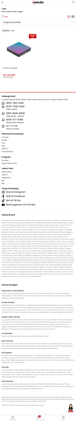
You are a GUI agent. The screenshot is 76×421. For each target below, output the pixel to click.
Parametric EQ (8, 362)
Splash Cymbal (14, 322)
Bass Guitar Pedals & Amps (11, 348)
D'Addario (51, 230)
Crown (36, 230)
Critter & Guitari (27, 230)
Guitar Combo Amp (41, 375)
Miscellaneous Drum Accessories (20, 327)
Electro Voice (27, 237)
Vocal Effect (44, 386)
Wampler (5, 276)
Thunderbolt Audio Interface (43, 355)
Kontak (4, 140)
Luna (13, 253)
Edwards (66, 234)
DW (35, 234)
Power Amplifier (27, 307)
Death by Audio (54, 232)
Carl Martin (9, 227)
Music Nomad (7, 258)
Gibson (65, 241)
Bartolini (32, 225)
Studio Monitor (19, 362)
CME (60, 227)
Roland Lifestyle (54, 262)
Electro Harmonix (15, 237)
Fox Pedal (70, 239)
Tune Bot (10, 274)
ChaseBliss (32, 227)
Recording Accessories (51, 358)
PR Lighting (50, 260)
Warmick (13, 276)
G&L (17, 241)
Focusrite (55, 239)
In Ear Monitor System (34, 310)
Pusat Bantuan (7, 151)
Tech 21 (13, 272)
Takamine (42, 269)
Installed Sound (7, 305)
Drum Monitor (14, 329)
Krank (16, 251)
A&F (12, 220)
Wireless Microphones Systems (61, 386)
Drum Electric (48, 327)
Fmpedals (42, 239)
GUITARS (5, 367)
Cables (4, 336)
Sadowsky (12, 265)
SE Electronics (39, 265)
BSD (3, 183)
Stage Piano (51, 296)
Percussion (51, 329)
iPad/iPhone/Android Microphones (51, 384)
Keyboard (16, 293)
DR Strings (12, 234)
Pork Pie (42, 260)
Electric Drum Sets (39, 329)
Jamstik (14, 248)
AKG (49, 220)
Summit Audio (7, 269)
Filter (5, 17)
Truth (4, 274)
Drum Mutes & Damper (46, 324)
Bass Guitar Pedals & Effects (48, 348)
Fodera (62, 239)
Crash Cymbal (40, 320)
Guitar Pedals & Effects (10, 377)
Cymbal (20, 320)
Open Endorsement (9, 163)
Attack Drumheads (44, 223)
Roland (44, 262)
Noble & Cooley (32, 258)
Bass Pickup (57, 344)
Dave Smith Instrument (19, 232)
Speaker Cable (43, 336)
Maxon (63, 253)
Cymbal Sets (51, 320)
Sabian (4, 265)
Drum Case (39, 322)
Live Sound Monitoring (9, 310)
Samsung (20, 265)
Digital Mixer (11, 307)
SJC (47, 265)
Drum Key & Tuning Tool (10, 324)
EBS (60, 234)
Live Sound (62, 305)
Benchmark (40, 225)
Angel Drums (6, 223)
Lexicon (55, 251)
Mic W (15, 255)
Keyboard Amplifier (47, 293)
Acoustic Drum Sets (9, 320)
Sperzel (49, 267)
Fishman (34, 239)
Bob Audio (49, 225)
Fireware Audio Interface (23, 355)
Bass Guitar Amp (8, 346)
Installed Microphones (35, 305)
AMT (71, 220)
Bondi (63, 225)
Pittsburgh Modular (21, 260)
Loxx (70, 251)
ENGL (55, 237)
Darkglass (60, 230)
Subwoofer (32, 312)
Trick (64, 272)
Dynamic (49, 234)
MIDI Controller (24, 296)
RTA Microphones (19, 386)
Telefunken (38, 272)
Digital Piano (40, 296)
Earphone (22, 310)
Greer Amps (43, 244)
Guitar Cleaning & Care (58, 370)
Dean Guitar (43, 232)
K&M (50, 248)
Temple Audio (48, 272)
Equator (61, 237)
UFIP (23, 274)
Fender (27, 239)
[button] (38, 22)
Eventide (5, 239)
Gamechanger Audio (40, 241)
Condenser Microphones (11, 384)
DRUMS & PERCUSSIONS (11, 317)
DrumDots (29, 234)
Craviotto (5, 230)
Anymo (14, 223)
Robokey (18, 262)
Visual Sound (57, 274)
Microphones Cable (29, 336)
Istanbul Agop (52, 246)
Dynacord (41, 234)
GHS (59, 241)
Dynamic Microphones (29, 384)
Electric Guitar (19, 370)
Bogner (57, 225)
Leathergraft (47, 251)
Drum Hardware (26, 329)
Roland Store (6, 172)
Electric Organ (7, 293)
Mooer (50, 255)
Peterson (66, 258)
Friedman (11, 241)
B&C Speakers (15, 225)
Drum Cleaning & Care (53, 322)
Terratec (58, 272)
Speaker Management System (61, 312)
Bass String (67, 344)
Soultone (14, 267)
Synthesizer (61, 296)
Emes (50, 237)
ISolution (36, 246)
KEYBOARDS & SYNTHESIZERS (13, 291)
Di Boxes (70, 307)
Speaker (23, 312)
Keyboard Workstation (10, 296)
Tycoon (17, 274)
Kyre (28, 251)
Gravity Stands (32, 244)
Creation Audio (15, 230)
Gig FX (71, 241)
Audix (54, 223)
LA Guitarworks (36, 251)
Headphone (6, 358)
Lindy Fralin (63, 251)
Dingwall (5, 234)
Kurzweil (22, 251)
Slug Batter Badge (60, 265)
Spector (42, 267)
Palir (53, 258)
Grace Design (21, 244)
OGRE (41, 258)
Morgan (62, 255)
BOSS (68, 225)
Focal (49, 239)
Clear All (5, 30)
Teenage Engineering (25, 272)
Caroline (18, 227)
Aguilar (38, 220)
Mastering (70, 360)
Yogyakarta (6, 178)
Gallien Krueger (25, 241)
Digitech (70, 232)
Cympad (43, 230)
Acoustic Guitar (7, 370)
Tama (50, 269)
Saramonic (29, 265)
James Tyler (6, 248)
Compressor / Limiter (58, 360)
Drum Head (66, 322)
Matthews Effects (53, 253)
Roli (62, 262)
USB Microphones (32, 386)
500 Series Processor (41, 360)
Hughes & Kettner (19, 246)
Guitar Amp (61, 372)
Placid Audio (33, 260)
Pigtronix (10, 260)
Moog (56, 255)
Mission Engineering (34, 255)
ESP (66, 237)
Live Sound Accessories (56, 307)
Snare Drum (38, 327)
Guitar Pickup (10, 372)
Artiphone (28, 223)
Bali (3, 180)
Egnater (4, 237)
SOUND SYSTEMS (8, 302)
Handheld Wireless (8, 389)
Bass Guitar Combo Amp (46, 346)
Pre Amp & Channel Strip (33, 358)
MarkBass (42, 253)
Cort (65, 227)
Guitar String (31, 372)
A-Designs (5, 220)
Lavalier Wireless (37, 389)
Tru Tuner (70, 272)
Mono (44, 255)
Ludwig (7, 253)
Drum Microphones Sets (28, 324)
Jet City (24, 248)
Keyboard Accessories (30, 293)
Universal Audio (31, 274)
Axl (8, 225)
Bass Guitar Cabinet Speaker (25, 346)
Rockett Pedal (36, 262)
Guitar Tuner (41, 372)
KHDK (55, 248)
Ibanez (28, 246)
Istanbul (43, 246)
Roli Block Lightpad (10, 68)
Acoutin (17, 220)
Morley (68, 255)
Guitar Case (44, 370)
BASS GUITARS (7, 341)
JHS (30, 248)
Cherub (40, 227)
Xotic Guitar (22, 276)
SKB (51, 265)
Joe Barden (43, 248)
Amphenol (56, 220)
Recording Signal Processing (22, 360)
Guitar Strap (21, 372)
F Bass (11, 239)
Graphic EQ (7, 312)
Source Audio (33, 267)
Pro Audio (15, 312)
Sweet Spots (26, 269)
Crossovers (70, 310)
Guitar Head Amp (56, 375)
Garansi (5, 149)
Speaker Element (41, 307)
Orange (47, 258)
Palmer (58, 258)
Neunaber (21, 258)
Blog (3, 146)
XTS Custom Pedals (34, 276)
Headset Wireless (23, 389)
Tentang (5, 137)
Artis (3, 143)
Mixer (18, 307)
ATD (34, 223)
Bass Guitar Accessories (10, 344)
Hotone (8, 246)
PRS (56, 260)
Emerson (43, 237)
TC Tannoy (5, 272)
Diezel (63, 232)
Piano (33, 296)
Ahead (44, 220)
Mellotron (70, 253)
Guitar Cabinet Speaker (24, 375)
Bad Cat (25, 225)
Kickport (61, 248)
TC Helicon (68, 269)
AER (33, 220)
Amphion (65, 220)
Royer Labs (69, 262)
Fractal (4, 241)
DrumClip (21, 234)
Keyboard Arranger (62, 293)
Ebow (56, 234)
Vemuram (47, 274)
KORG (10, 251)
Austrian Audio (62, 223)
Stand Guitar (51, 372)
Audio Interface (7, 355)
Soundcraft (23, 267)
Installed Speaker (50, 305)
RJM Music (6, 262)
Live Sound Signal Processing (54, 310)
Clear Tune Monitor (51, 227)
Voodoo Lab (67, 274)
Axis (4, 225)
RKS (12, 262)
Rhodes (71, 260)
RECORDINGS (7, 353)
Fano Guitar (19, 239)
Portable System (43, 312)
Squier (56, 267)
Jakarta (4, 175)
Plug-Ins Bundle (17, 358)
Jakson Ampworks (65, 246)
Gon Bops (10, 244)
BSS (3, 227)
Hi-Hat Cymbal (63, 320)
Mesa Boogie (7, 255)
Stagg (62, 267)
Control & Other (19, 305)
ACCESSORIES (7, 333)
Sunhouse (16, 269)
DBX (29, 232)
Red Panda (63, 260)
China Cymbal (29, 320)
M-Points (5, 160)
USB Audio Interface (62, 355)
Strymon (68, 267)
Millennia (22, 255)
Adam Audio (25, 220)
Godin (4, 244)
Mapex (35, 253)
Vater (40, 274)
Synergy (35, 269)
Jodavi (35, 248)
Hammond (52, 244)
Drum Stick (60, 324)
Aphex (21, 223)
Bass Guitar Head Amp (64, 346)
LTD (3, 253)
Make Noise (20, 253)
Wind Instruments (17, 298)
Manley (28, 253)
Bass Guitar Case (45, 344)
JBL (20, 248)
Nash (15, 258)
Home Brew (62, 244)
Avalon (71, 223)
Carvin (24, 227)
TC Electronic (58, 269)
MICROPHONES (7, 381)
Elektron (36, 237)
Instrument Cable (14, 336)
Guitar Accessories (32, 370)
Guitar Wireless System (27, 377)
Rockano (26, 262)
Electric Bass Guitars (29, 348)
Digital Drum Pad (60, 327)
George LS (53, 241)
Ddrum (34, 232)
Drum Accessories (27, 322)
